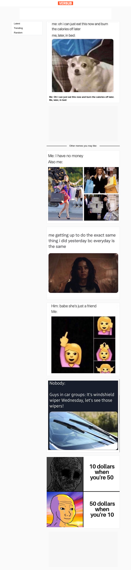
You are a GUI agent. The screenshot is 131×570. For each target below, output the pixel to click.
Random (18, 32)
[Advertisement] (65, 13)
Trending (18, 28)
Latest (17, 23)
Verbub (65, 3)
